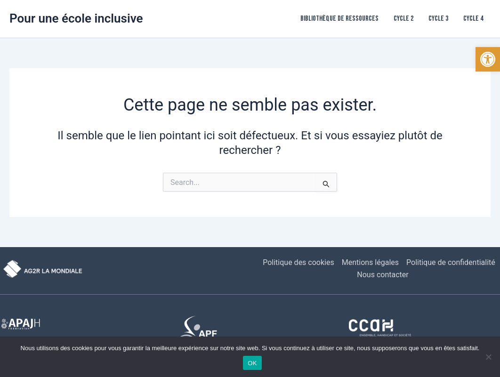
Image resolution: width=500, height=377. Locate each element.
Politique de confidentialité (450, 262)
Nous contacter (382, 274)
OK (252, 363)
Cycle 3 (438, 18)
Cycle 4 (473, 18)
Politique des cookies (298, 262)
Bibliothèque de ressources (339, 18)
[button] (488, 59)
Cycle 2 (403, 18)
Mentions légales (370, 262)
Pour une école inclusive (76, 18)
